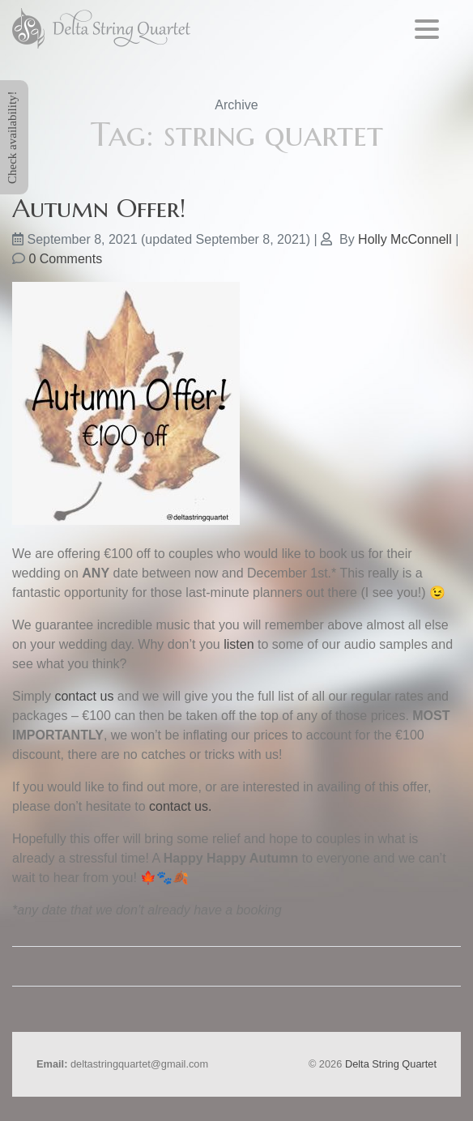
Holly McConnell (405, 239)
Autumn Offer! (98, 208)
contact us (83, 696)
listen (239, 644)
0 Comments (65, 259)
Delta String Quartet (391, 1064)
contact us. (180, 806)
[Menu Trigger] (427, 28)
